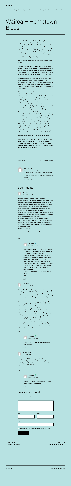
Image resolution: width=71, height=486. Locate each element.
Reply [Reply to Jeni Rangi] (19, 238)
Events (57, 10)
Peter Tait (9, 5)
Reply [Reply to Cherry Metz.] (19, 331)
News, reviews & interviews (47, 10)
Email (38, 413)
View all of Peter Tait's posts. (30, 179)
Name (19, 413)
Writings (23, 10)
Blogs (37, 10)
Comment (20, 399)
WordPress (62, 468)
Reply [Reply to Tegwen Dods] (19, 370)
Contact (63, 10)
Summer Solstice (49, 160)
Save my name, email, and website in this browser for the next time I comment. (36, 428)
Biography (17, 10)
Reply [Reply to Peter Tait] (24, 278)
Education (31, 10)
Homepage (10, 10)
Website (19, 421)
